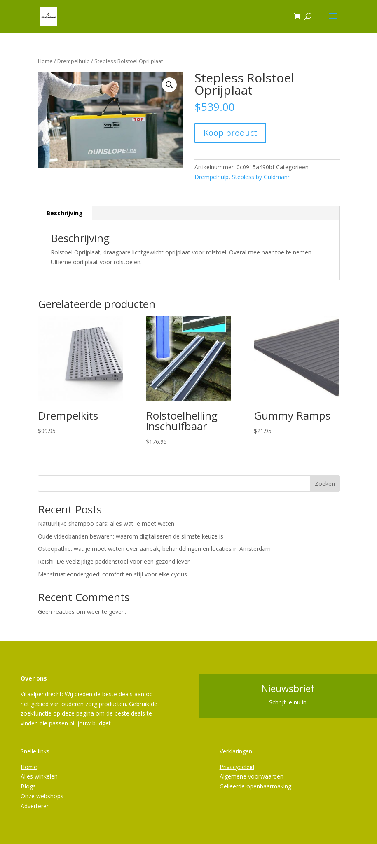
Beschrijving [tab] (65, 213)
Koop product (230, 132)
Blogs (28, 786)
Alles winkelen (39, 776)
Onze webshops (42, 796)
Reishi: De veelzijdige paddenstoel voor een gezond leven (114, 561)
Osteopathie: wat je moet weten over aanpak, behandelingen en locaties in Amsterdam (154, 549)
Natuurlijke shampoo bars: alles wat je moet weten (106, 523)
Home (45, 61)
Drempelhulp (73, 61)
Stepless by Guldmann (261, 177)
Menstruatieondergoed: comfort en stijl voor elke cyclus (112, 574)
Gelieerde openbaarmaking (255, 786)
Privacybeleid (237, 767)
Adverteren (35, 806)
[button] (169, 84)
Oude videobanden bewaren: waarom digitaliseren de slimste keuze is (130, 536)
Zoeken (325, 483)
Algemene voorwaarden (251, 776)
